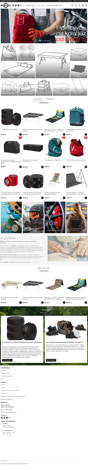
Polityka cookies (5, 373)
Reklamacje (4, 393)
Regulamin (3, 370)
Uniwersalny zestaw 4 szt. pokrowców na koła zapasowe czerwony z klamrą (10, 193)
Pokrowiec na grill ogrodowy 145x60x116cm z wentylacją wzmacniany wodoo (11, 161)
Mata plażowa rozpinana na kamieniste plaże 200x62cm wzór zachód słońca (54, 130)
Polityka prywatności (6, 376)
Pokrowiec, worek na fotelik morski (53, 160)
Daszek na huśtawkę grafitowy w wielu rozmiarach (32, 130)
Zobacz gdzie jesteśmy (65, 1)
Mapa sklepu (4, 460)
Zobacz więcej (44, 102)
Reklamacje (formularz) (7, 399)
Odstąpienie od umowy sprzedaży (10, 390)
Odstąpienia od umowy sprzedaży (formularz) (13, 396)
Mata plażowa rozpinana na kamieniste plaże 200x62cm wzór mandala (54, 298)
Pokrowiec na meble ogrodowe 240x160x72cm (30, 160)
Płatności (3, 384)
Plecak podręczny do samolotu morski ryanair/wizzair (75, 130)
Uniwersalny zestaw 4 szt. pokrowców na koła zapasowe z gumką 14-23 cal (32, 193)
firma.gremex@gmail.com (55, 5)
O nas (2, 379)
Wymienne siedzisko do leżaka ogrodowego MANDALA (52, 193)
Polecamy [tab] (37, 99)
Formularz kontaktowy (80, 1)
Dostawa (3, 387)
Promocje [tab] (50, 99)
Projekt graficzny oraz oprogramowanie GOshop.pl (14, 463)
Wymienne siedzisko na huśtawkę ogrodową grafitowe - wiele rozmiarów (76, 193)
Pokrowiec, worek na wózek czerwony (76, 160)
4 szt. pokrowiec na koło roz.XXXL (9, 129)
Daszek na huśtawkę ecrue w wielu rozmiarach (10, 298)
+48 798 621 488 (7, 409)
